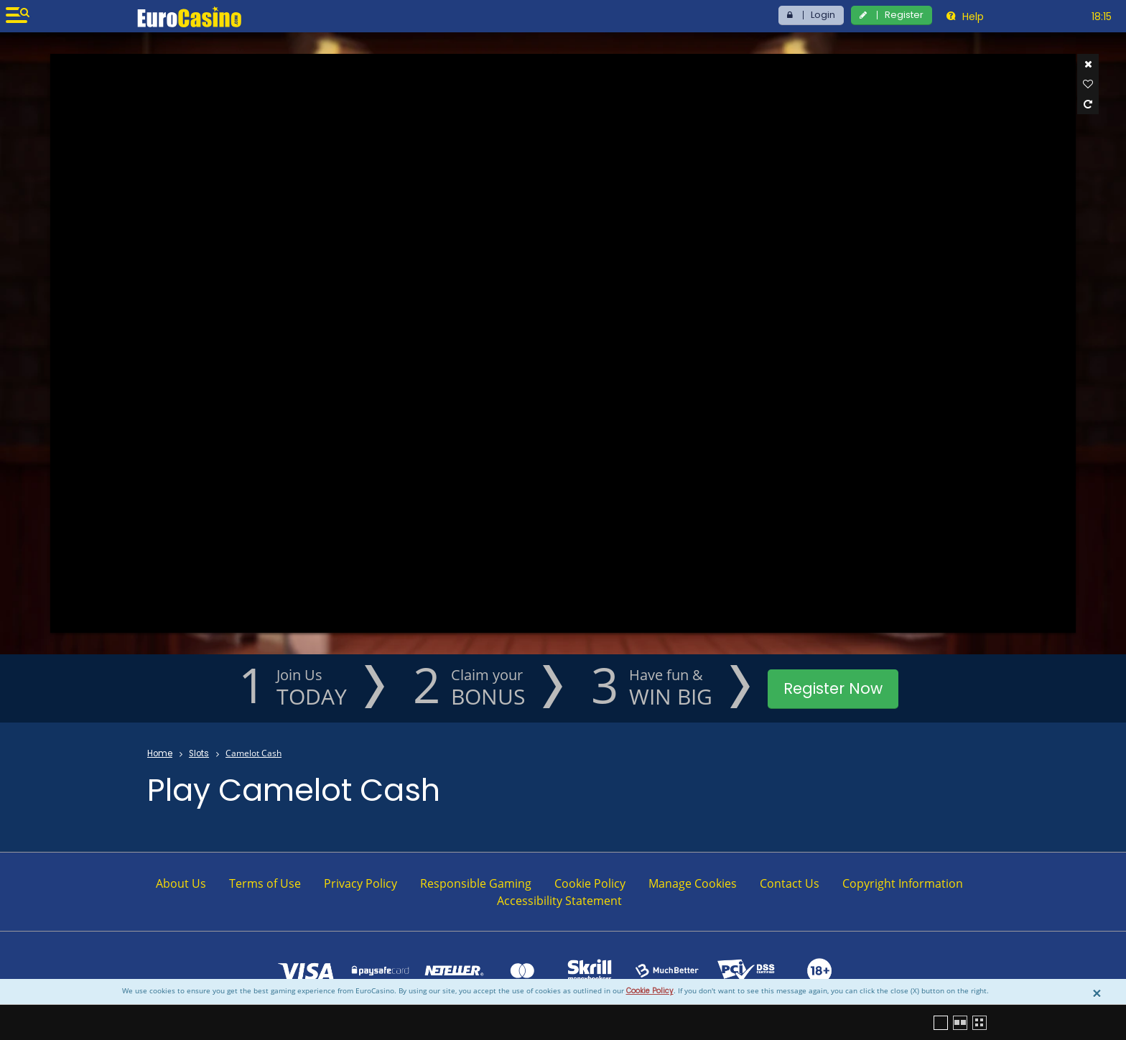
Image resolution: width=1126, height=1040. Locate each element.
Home (159, 753)
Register (904, 15)
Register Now (833, 688)
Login (823, 15)
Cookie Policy (650, 990)
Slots (199, 753)
